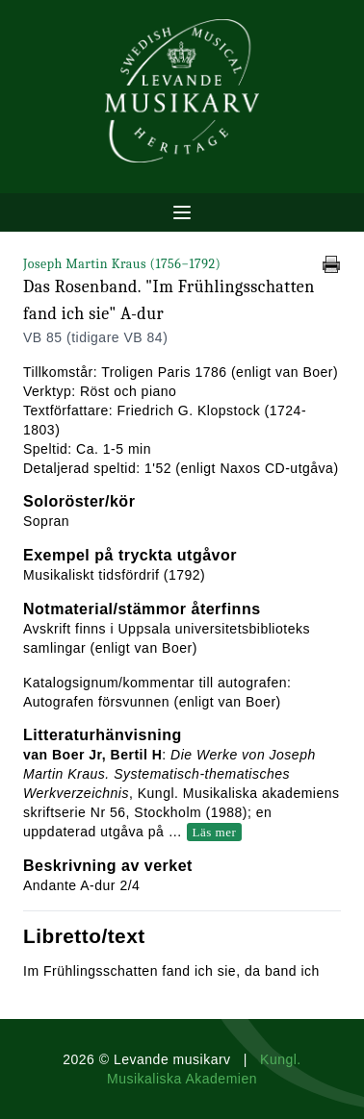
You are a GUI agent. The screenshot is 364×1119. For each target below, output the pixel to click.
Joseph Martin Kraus (122, 264)
